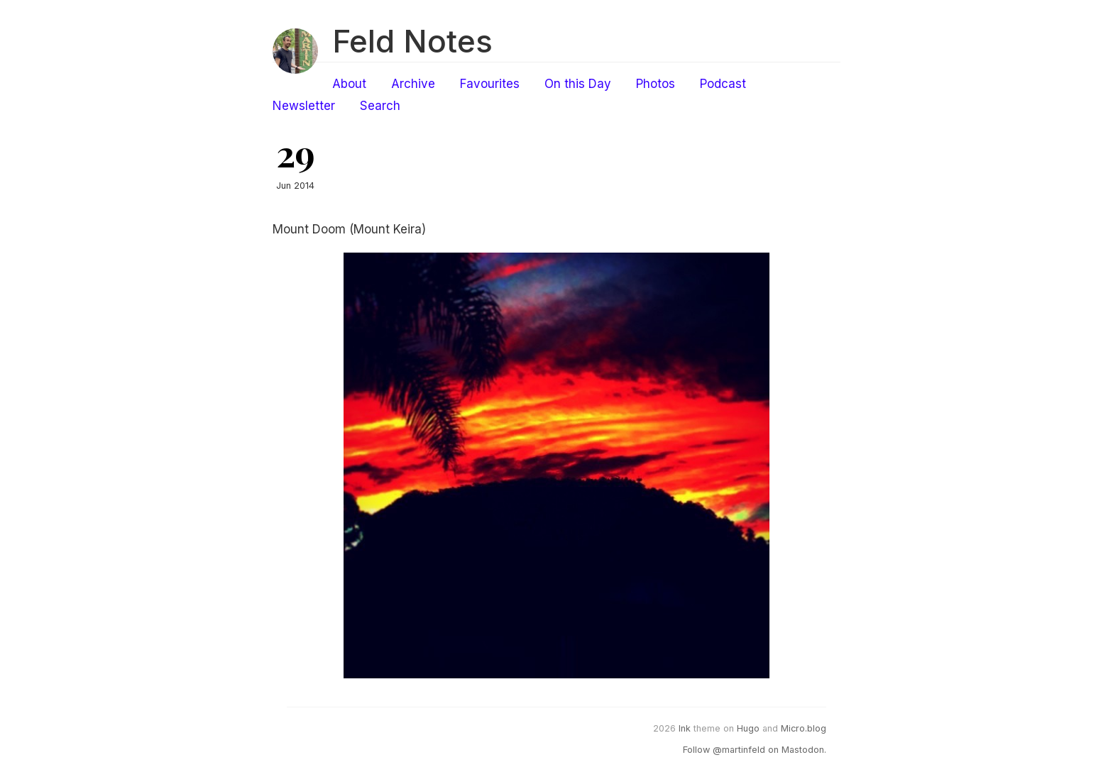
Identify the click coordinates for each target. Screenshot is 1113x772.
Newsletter (304, 106)
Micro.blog (803, 728)
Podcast (723, 84)
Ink (685, 728)
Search (380, 106)
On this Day (577, 84)
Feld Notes (412, 41)
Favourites (490, 84)
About (349, 84)
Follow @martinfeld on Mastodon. (754, 749)
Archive (413, 84)
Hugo (748, 728)
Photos (655, 84)
